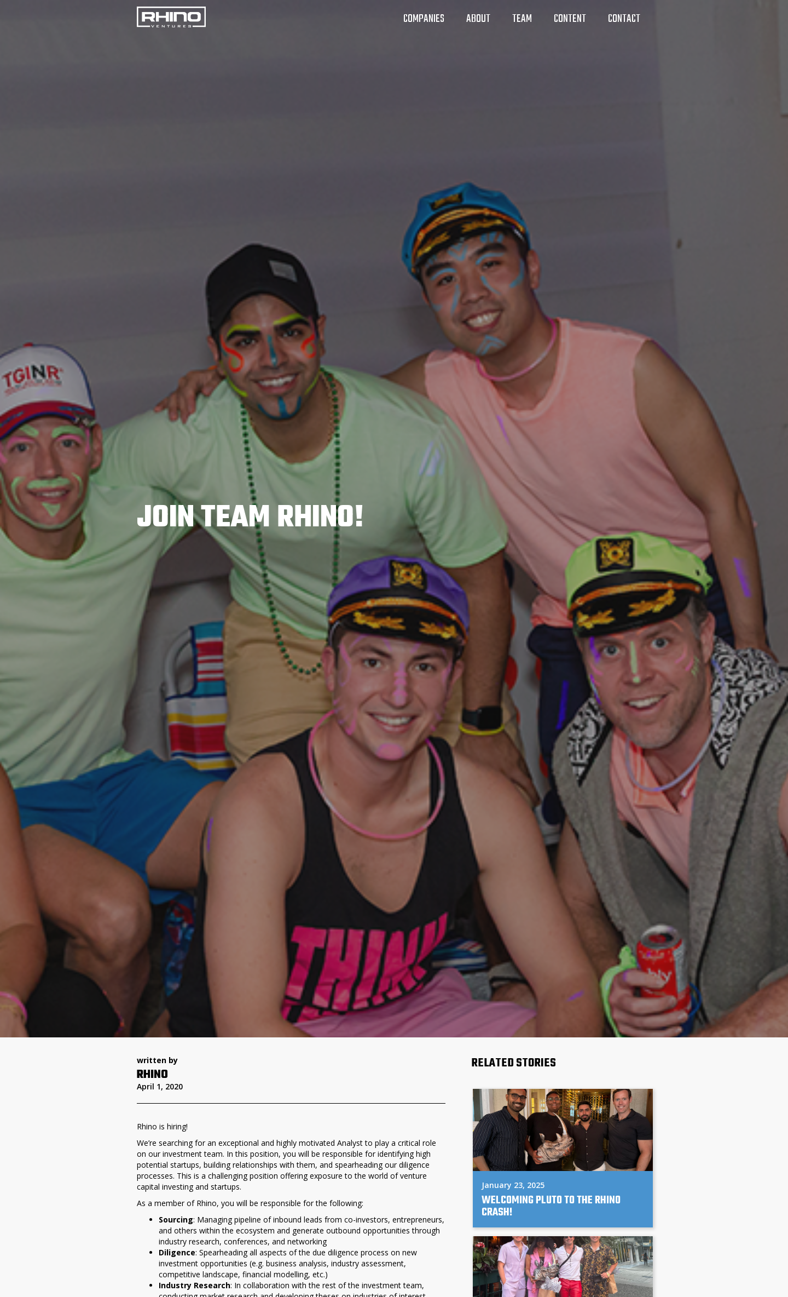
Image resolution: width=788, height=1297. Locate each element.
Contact (624, 18)
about (478, 18)
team (522, 18)
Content (570, 18)
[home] (171, 17)
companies (423, 18)
